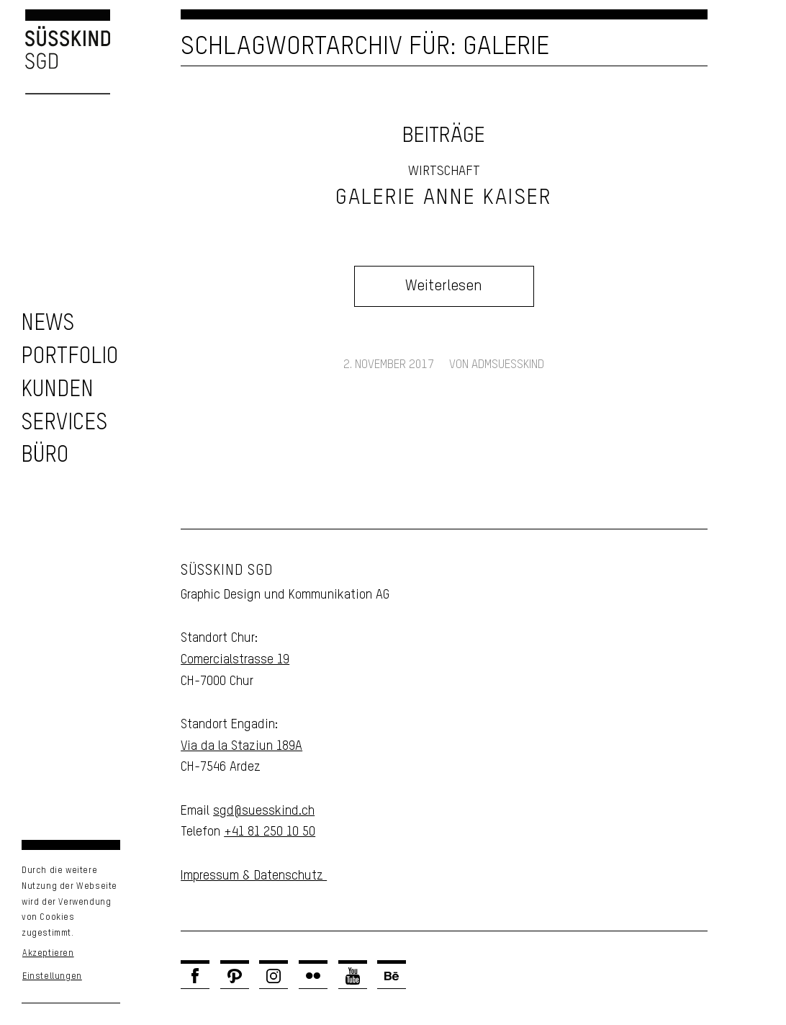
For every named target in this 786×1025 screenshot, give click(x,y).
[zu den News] (47, 324)
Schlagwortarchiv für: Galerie (365, 47)
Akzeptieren (48, 953)
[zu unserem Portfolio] (69, 357)
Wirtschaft (444, 171)
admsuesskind (507, 365)
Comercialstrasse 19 (235, 659)
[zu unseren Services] (64, 423)
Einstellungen (52, 976)
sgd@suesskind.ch (264, 811)
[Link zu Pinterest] (234, 976)
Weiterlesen (443, 286)
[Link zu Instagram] (273, 976)
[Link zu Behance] (391, 976)
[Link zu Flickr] (313, 976)
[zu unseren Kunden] (57, 390)
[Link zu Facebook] (195, 976)
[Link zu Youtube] (352, 976)
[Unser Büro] (44, 455)
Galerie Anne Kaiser (443, 198)
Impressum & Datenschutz (254, 875)
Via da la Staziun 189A (241, 746)
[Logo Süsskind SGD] (55, 51)
